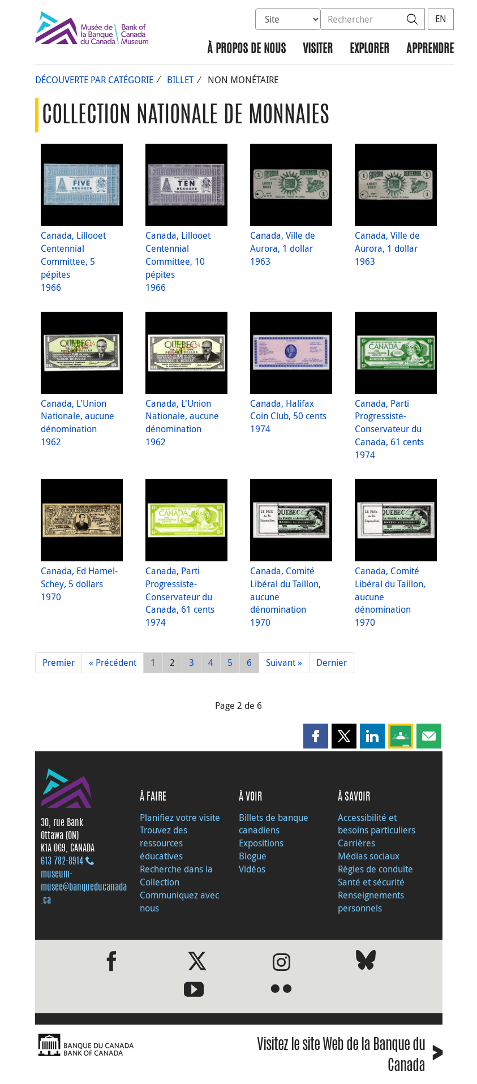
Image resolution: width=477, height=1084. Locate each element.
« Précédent (112, 662)
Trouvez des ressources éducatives (163, 843)
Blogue (253, 856)
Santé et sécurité (371, 882)
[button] (315, 736)
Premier (58, 662)
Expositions (261, 843)
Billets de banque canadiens (273, 824)
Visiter (318, 49)
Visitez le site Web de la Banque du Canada (349, 1056)
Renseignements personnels (371, 901)
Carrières (356, 843)
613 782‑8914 (62, 861)
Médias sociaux (368, 856)
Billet (180, 80)
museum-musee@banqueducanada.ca (84, 887)
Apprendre (430, 49)
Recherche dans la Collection (176, 875)
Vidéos (252, 869)
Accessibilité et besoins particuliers (376, 824)
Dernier (331, 662)
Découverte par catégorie (94, 80)
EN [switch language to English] (440, 18)
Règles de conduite (375, 869)
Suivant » (284, 662)
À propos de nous (246, 49)
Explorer (369, 49)
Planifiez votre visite (180, 817)
